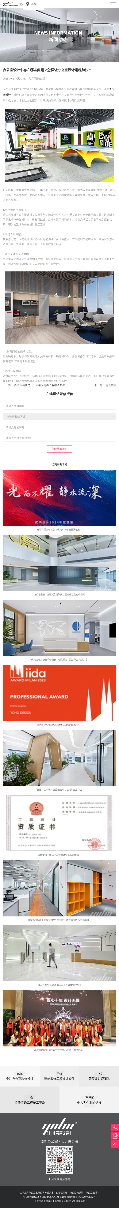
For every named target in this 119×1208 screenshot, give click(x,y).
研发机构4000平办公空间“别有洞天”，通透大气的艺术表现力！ (59, 920)
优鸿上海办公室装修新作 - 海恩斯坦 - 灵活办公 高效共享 (59, 659)
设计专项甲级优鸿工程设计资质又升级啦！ (59, 854)
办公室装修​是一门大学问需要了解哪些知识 (39, 385)
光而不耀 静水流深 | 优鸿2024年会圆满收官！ (59, 529)
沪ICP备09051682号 (86, 1196)
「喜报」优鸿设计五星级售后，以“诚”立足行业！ (60, 789)
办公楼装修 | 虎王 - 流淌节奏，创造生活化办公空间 (59, 594)
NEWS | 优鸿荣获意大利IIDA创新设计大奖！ (59, 724)
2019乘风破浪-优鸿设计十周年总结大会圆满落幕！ (59, 1050)
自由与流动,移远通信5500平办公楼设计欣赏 (60, 984)
